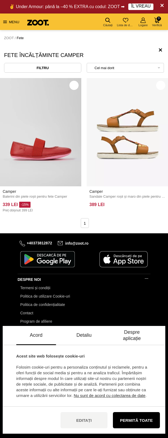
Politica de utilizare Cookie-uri (45, 296)
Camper (9, 191)
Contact (26, 313)
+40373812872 (39, 243)
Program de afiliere (36, 321)
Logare (143, 22)
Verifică (157, 21)
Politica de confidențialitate (42, 304)
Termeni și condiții (35, 288)
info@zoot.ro (77, 243)
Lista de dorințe (126, 22)
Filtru (42, 68)
